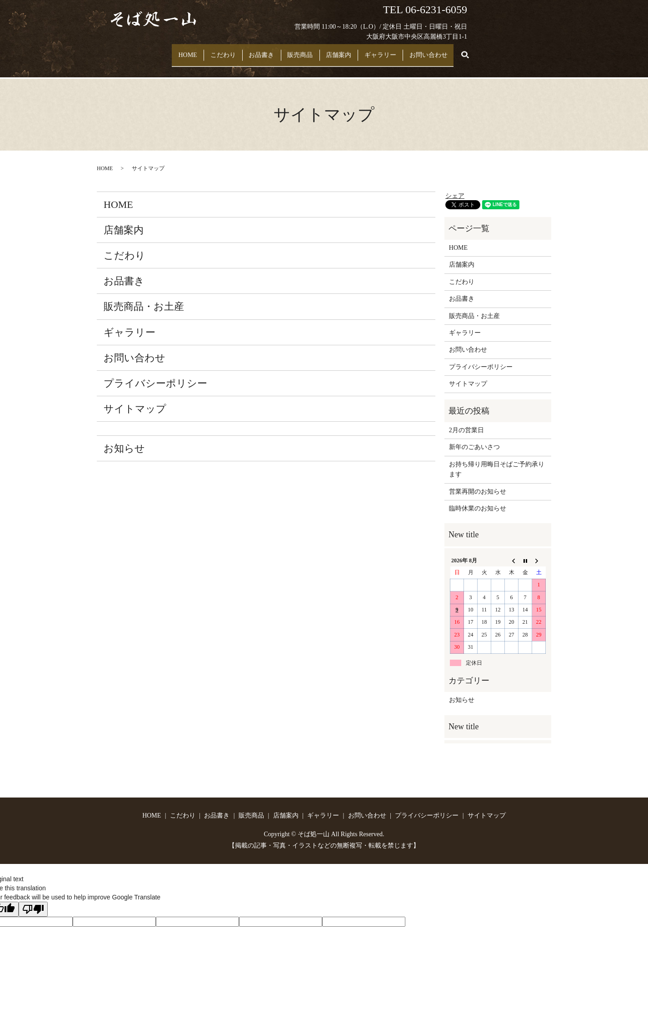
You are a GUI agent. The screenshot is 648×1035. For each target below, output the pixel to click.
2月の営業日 (466, 421)
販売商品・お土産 (144, 297)
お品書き (256, 50)
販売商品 (304, 50)
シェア (454, 186)
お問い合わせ (462, 50)
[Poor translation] (33, 900)
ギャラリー (404, 50)
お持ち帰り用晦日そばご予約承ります (496, 460)
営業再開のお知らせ (477, 482)
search (500, 51)
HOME (163, 50)
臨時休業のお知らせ (477, 499)
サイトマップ (135, 400)
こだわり (207, 50)
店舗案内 (352, 50)
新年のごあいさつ (474, 438)
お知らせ (124, 439)
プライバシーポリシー (155, 374)
